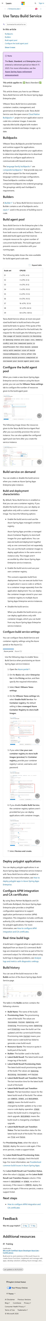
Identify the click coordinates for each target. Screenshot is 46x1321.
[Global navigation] (2, 3)
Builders (8, 37)
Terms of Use (10, 1310)
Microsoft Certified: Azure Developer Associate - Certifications (21, 1252)
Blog (6, 1303)
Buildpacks (9, 34)
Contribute (17, 1303)
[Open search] (35, 3)
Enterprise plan (14, 9)
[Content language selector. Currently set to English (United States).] (16, 1282)
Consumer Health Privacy (14, 1306)
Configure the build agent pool (16, 43)
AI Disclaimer (10, 1299)
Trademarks (22, 1310)
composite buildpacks (12, 169)
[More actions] (41, 9)
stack (5, 209)
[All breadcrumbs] (5, 9)
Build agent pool (11, 40)
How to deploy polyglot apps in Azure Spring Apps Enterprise (21, 881)
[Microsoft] (23, 3)
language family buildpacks (18, 166)
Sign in (41, 3)
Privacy (26, 1303)
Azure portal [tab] (8, 651)
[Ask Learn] (36, 9)
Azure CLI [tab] (18, 651)
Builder (8, 202)
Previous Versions (24, 1299)
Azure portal (23, 669)
